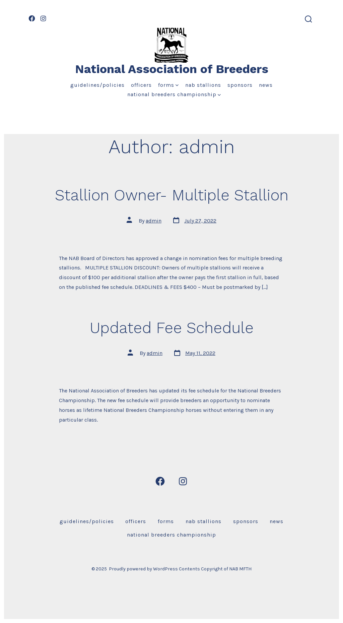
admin (153, 220)
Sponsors (240, 85)
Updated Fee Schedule (172, 328)
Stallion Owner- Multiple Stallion (171, 195)
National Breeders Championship (174, 94)
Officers (141, 85)
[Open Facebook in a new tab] (32, 18)
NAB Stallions (203, 85)
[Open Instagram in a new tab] (43, 18)
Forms (168, 85)
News (266, 85)
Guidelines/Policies (97, 85)
